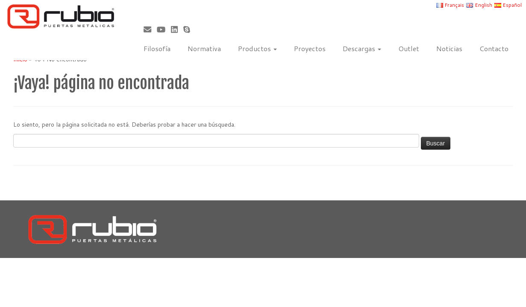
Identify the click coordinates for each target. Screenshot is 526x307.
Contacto (493, 48)
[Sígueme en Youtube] (164, 29)
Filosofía (157, 48)
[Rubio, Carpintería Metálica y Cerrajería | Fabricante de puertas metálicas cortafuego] (60, 16)
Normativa (204, 48)
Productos (257, 48)
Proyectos (310, 48)
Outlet (408, 48)
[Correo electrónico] (150, 29)
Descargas (362, 48)
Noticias (449, 48)
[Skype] (189, 29)
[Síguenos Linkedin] (177, 29)
